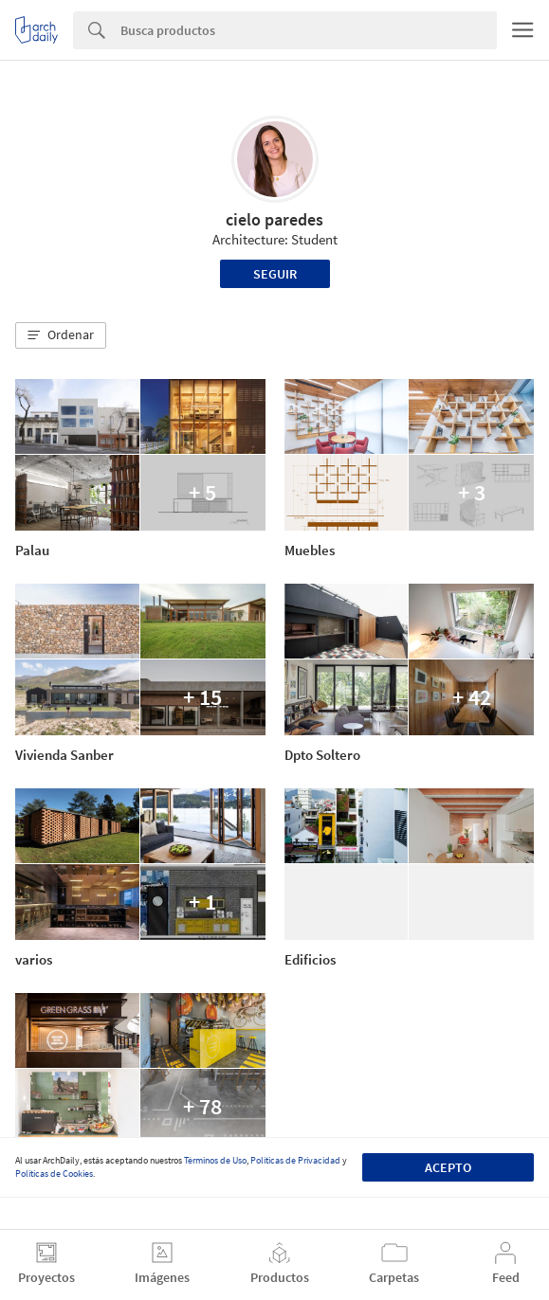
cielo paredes (274, 219)
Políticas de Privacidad (295, 1160)
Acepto (448, 1167)
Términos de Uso (215, 1160)
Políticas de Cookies (54, 1173)
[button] (60, 335)
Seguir (275, 273)
